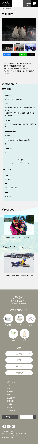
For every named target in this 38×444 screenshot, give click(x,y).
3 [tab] (28, 43)
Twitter (15, 54)
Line (23, 54)
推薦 (8, 385)
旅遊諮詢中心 (12, 397)
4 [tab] (34, 43)
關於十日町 (11, 382)
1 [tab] (18, 43)
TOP (3, 8)
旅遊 (8, 388)
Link (31, 54)
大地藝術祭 (19, 372)
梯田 (19, 360)
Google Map (20, 160)
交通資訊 (10, 407)
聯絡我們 (10, 401)
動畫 (8, 394)
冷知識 (9, 404)
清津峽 (19, 353)
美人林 (19, 366)
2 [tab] (23, 43)
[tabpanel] (19, 29)
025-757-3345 (10, 435)
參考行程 (10, 391)
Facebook (7, 54)
